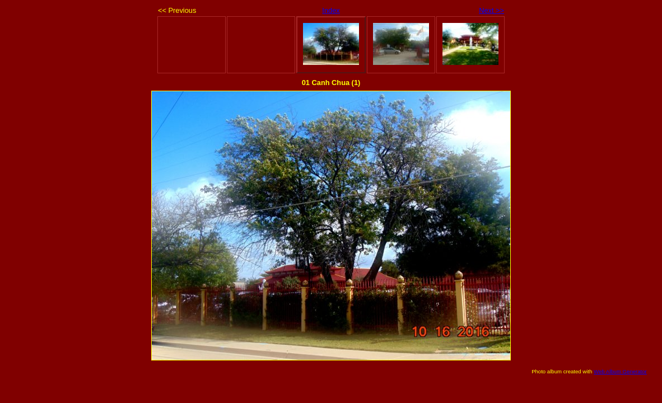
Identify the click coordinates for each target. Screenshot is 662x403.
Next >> (491, 10)
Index (330, 10)
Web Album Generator (620, 371)
